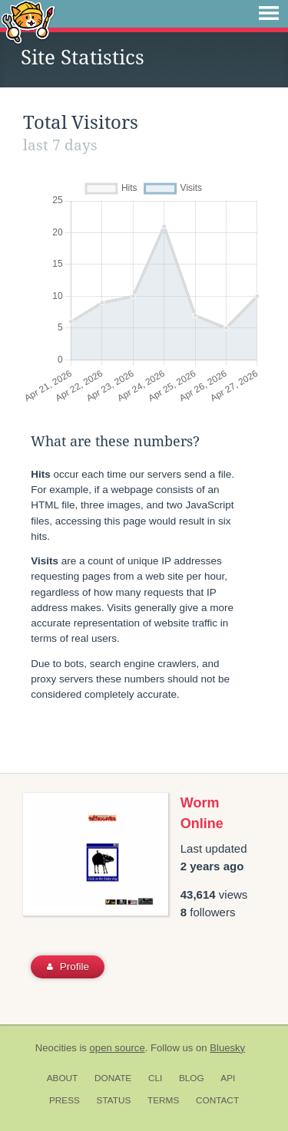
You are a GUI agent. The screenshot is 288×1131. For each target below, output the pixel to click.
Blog (191, 1078)
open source (117, 1048)
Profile (68, 966)
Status (114, 1100)
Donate (112, 1078)
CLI (155, 1078)
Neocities (56, 1048)
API (227, 1078)
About (62, 1078)
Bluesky (227, 1048)
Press (64, 1100)
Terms (163, 1100)
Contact (217, 1100)
